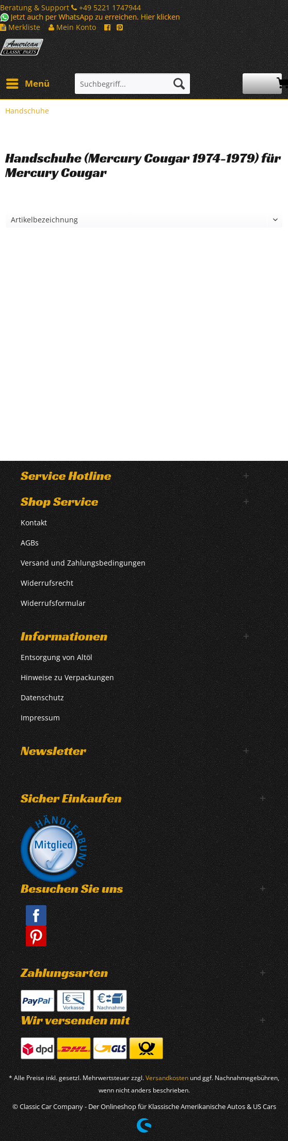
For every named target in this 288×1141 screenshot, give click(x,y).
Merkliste (20, 27)
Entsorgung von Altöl (56, 657)
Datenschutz (42, 697)
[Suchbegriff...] (132, 83)
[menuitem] (27, 83)
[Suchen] (179, 83)
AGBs (30, 543)
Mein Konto (72, 27)
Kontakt (34, 522)
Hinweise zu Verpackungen (67, 677)
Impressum (40, 717)
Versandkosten (167, 1077)
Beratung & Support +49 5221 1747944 (70, 7)
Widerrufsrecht (47, 583)
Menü (28, 82)
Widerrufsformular (53, 603)
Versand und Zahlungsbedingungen (83, 563)
